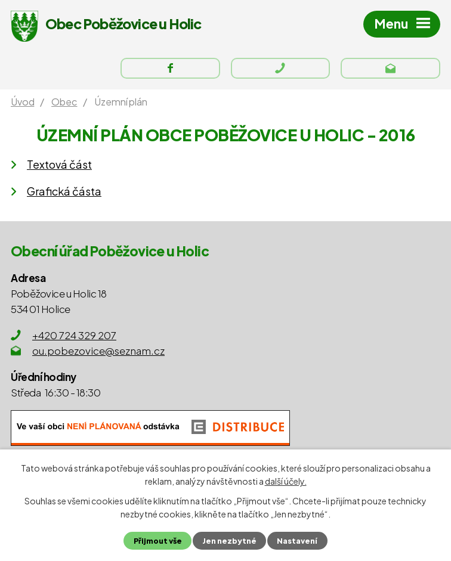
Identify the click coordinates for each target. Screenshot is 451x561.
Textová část (59, 164)
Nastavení (297, 540)
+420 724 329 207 (74, 335)
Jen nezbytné (229, 540)
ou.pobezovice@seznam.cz (98, 350)
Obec (64, 101)
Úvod (22, 101)
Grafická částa (64, 191)
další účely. (286, 481)
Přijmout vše (158, 540)
